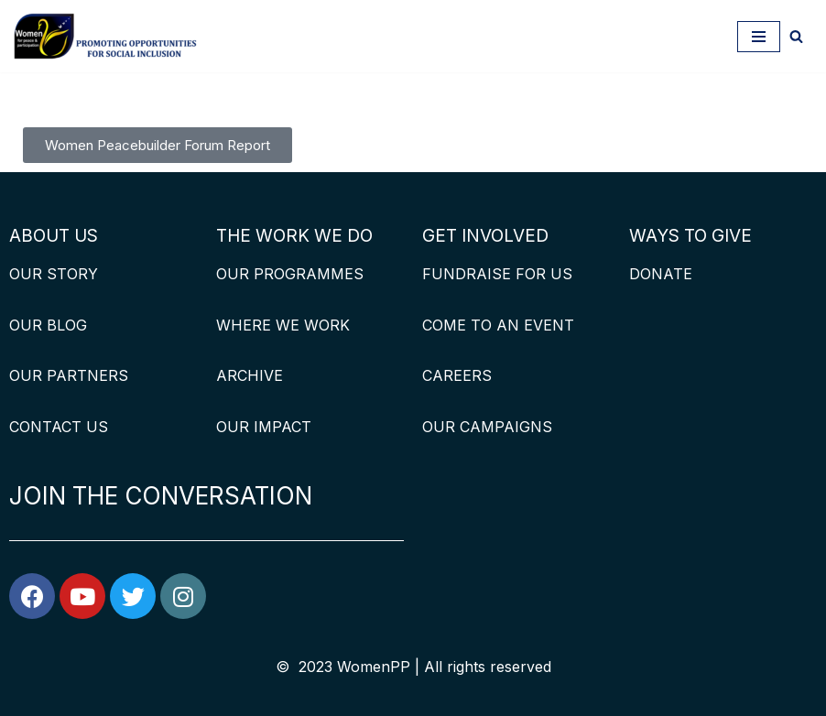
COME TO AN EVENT (498, 325)
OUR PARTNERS (68, 375)
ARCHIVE (249, 375)
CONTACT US (58, 427)
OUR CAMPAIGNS (487, 427)
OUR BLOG (48, 325)
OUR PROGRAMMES (290, 274)
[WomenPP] (105, 36)
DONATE (660, 274)
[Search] (796, 36)
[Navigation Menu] (758, 36)
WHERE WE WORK (283, 325)
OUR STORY (53, 274)
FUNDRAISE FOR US (497, 274)
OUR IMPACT (263, 427)
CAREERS (457, 375)
